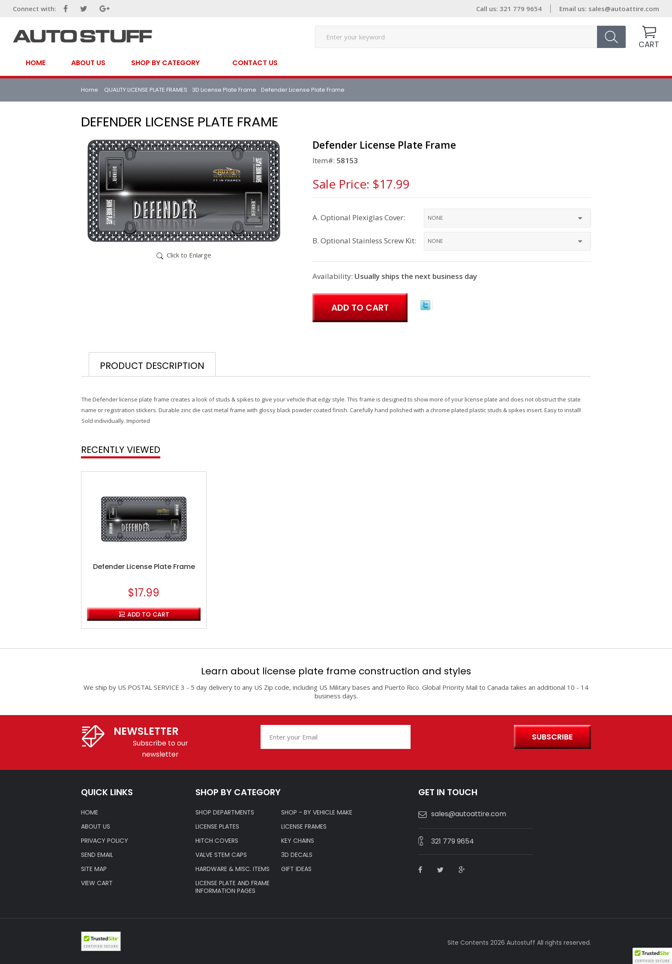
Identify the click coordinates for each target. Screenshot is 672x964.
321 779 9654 (452, 841)
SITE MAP (94, 869)
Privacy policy (104, 840)
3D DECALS (296, 855)
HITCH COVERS (216, 840)
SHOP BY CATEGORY (165, 62)
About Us (88, 63)
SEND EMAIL (97, 855)
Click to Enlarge (189, 255)
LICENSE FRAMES (304, 826)
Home (35, 63)
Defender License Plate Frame (144, 567)
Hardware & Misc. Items (232, 869)
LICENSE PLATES (217, 826)
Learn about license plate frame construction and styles (336, 671)
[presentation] (461, 737)
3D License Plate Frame (224, 90)
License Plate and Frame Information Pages (232, 887)
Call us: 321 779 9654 (509, 8)
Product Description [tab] (152, 365)
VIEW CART (97, 883)
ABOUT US (95, 826)
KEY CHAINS (297, 840)
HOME (89, 812)
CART (649, 44)
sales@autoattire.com (623, 8)
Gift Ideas (296, 869)
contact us (255, 63)
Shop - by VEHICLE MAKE (316, 812)
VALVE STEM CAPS (221, 855)
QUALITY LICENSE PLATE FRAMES (145, 90)
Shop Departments (224, 812)
